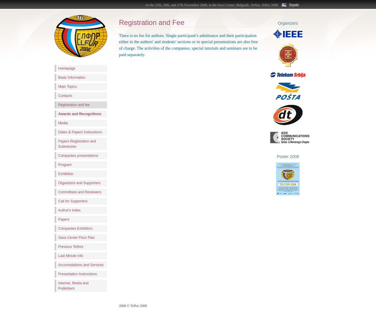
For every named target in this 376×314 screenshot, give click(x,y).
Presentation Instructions (77, 274)
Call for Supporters (73, 201)
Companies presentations (78, 156)
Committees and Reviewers (79, 192)
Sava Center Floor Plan (76, 238)
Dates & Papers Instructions (80, 132)
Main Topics (67, 87)
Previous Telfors (70, 247)
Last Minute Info (70, 256)
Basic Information (71, 77)
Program (65, 165)
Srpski (290, 5)
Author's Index (69, 210)
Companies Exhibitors (75, 228)
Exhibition (65, 174)
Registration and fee (74, 105)
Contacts (65, 96)
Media (63, 123)
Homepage (66, 68)
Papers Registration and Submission (77, 144)
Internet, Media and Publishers (73, 286)
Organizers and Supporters (79, 183)
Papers (63, 219)
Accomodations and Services (81, 265)
